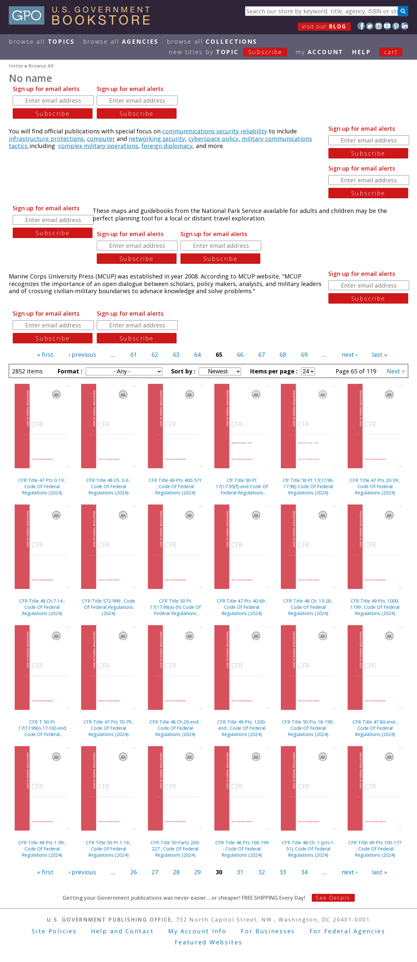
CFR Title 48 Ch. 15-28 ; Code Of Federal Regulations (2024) (308, 607)
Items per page (273, 371)
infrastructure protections (46, 139)
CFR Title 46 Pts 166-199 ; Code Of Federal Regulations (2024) (241, 848)
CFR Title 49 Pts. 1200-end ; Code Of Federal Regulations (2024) (241, 728)
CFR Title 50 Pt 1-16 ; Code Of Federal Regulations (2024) (108, 848)
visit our (324, 26)
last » (379, 354)
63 (176, 354)
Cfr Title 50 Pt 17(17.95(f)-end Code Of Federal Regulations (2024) (242, 486)
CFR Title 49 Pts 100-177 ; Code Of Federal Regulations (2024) (374, 848)
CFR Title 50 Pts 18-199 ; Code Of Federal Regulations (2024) (308, 728)
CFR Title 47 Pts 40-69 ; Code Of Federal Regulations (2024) (242, 607)
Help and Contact (122, 931)
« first (45, 354)
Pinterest (396, 26)
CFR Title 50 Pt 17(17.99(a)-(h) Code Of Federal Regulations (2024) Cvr (175, 607)
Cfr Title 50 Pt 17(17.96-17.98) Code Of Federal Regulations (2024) (308, 486)
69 (304, 354)
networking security (157, 139)
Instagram (378, 26)
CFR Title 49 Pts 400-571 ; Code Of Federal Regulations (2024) (175, 486)
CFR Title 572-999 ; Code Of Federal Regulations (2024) (108, 607)
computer (101, 139)
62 (154, 354)
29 (197, 872)
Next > (396, 371)
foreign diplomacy (167, 146)
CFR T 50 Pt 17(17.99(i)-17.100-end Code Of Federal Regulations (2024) (42, 728)
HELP (361, 52)
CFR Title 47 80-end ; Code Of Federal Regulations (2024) (374, 728)
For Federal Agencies (347, 931)
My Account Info (197, 931)
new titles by (232, 52)
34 (304, 872)
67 (261, 354)
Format (69, 371)
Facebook (361, 26)
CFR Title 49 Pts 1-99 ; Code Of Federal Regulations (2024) (42, 848)
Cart (391, 52)
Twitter (370, 26)
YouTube (387, 26)
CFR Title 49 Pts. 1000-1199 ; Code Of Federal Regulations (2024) (374, 607)
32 (261, 872)
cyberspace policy (213, 139)
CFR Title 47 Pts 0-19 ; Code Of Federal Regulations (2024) (42, 486)
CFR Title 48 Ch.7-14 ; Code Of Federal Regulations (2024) (42, 607)
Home (16, 65)
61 (133, 354)
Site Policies (54, 931)
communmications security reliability (214, 131)
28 (176, 872)
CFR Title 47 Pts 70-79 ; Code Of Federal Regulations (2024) (108, 728)
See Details (333, 897)
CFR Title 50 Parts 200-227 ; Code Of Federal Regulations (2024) (175, 848)
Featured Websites (209, 942)
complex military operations (98, 146)
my (319, 52)
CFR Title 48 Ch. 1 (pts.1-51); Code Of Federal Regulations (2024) (308, 848)
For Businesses (268, 931)
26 (133, 872)
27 (154, 872)
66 (240, 354)
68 (283, 354)
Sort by (182, 371)
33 (283, 872)
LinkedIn (404, 26)
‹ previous (82, 354)
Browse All (42, 41)
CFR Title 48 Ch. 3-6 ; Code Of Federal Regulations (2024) (108, 486)
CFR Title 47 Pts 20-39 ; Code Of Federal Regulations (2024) (375, 486)
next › (349, 354)
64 (197, 354)
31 (240, 872)
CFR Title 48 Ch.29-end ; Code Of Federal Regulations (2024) (175, 728)
